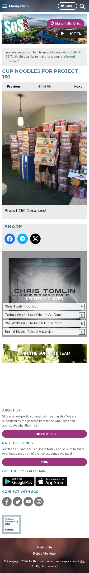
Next (76, 85)
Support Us (44, 434)
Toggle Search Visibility (82, 6)
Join (44, 462)
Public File (44, 547)
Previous (11, 85)
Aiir (82, 561)
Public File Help (44, 554)
